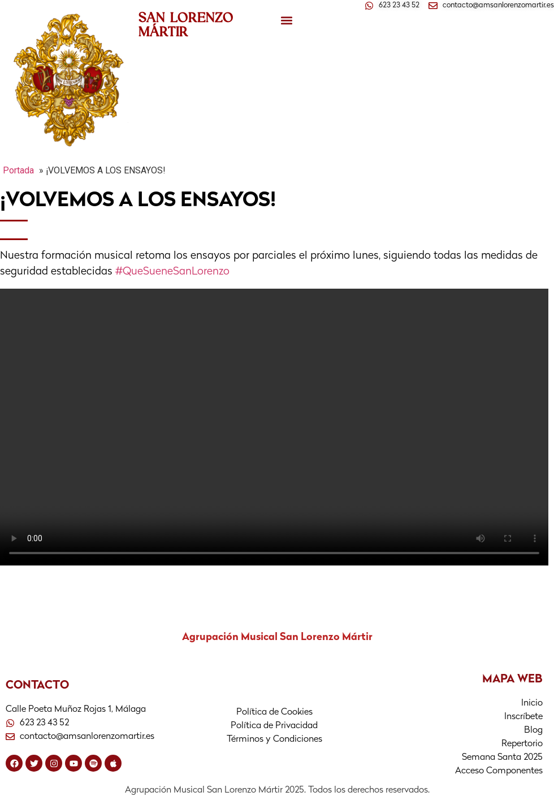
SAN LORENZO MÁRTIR (185, 24)
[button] (286, 20)
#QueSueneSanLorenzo (172, 272)
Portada (18, 170)
